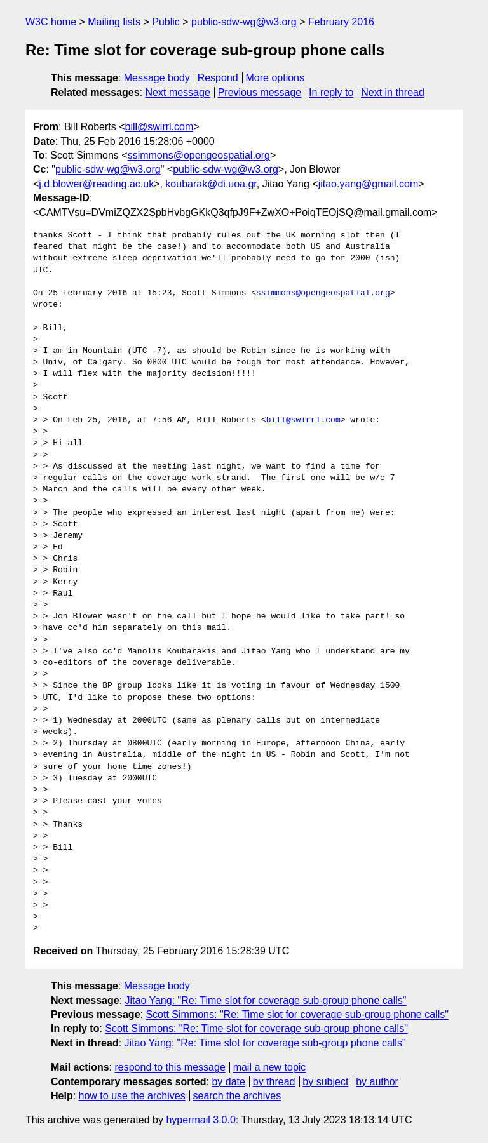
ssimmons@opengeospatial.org (199, 155)
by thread (274, 1081)
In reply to (331, 92)
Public (166, 22)
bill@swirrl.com (159, 126)
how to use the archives (132, 1095)
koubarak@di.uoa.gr (210, 183)
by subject (325, 1081)
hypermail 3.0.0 (200, 1119)
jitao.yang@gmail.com (368, 183)
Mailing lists (114, 22)
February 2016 (341, 22)
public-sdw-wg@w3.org (244, 22)
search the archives (237, 1095)
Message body (157, 77)
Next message (178, 92)
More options (275, 77)
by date (228, 1081)
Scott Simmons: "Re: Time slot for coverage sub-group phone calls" (297, 1014)
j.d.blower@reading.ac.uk (96, 183)
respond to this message (169, 1067)
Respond (218, 77)
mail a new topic (269, 1067)
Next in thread (392, 92)
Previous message (260, 92)
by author (377, 1081)
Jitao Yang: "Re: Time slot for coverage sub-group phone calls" (266, 1000)
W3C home (50, 22)
